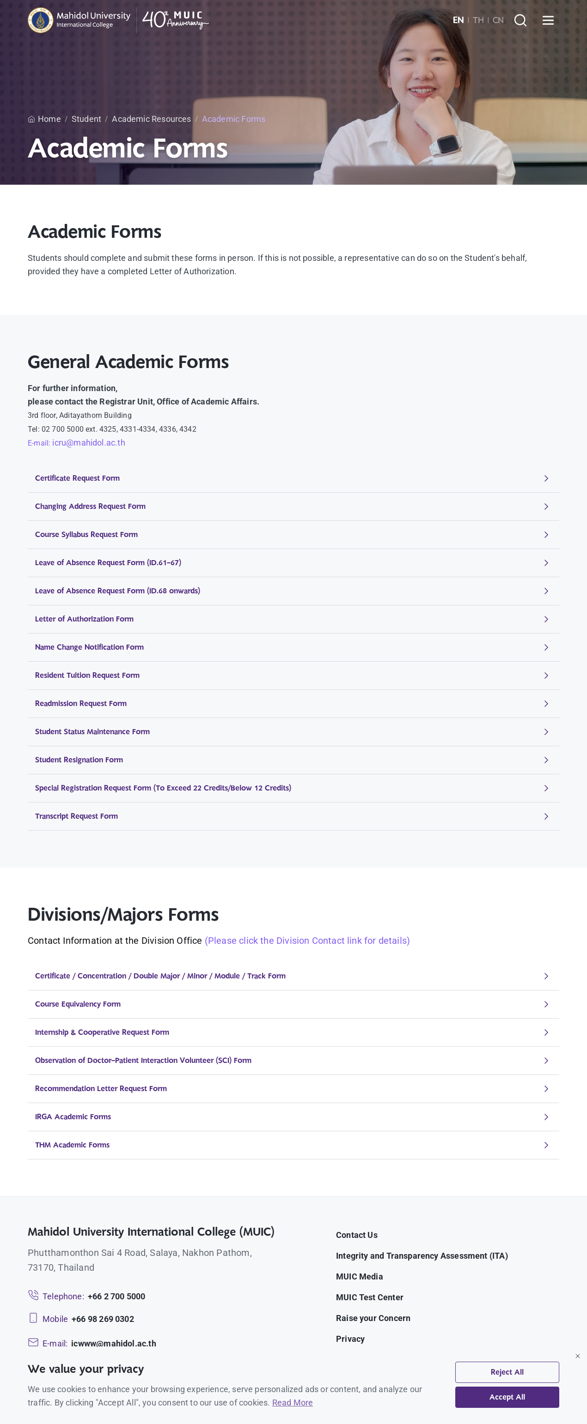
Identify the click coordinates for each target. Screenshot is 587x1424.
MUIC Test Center (370, 1297)
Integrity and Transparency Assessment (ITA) (422, 1256)
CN (498, 20)
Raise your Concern (373, 1318)
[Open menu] (548, 20)
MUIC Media (359, 1276)
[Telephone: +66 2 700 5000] (86, 1296)
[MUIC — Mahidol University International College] (118, 20)
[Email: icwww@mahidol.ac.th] (92, 1343)
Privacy (350, 1339)
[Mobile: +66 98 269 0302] (81, 1319)
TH (478, 20)
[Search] (520, 20)
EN (458, 20)
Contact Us (357, 1235)
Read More (292, 1402)
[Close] (577, 1356)
